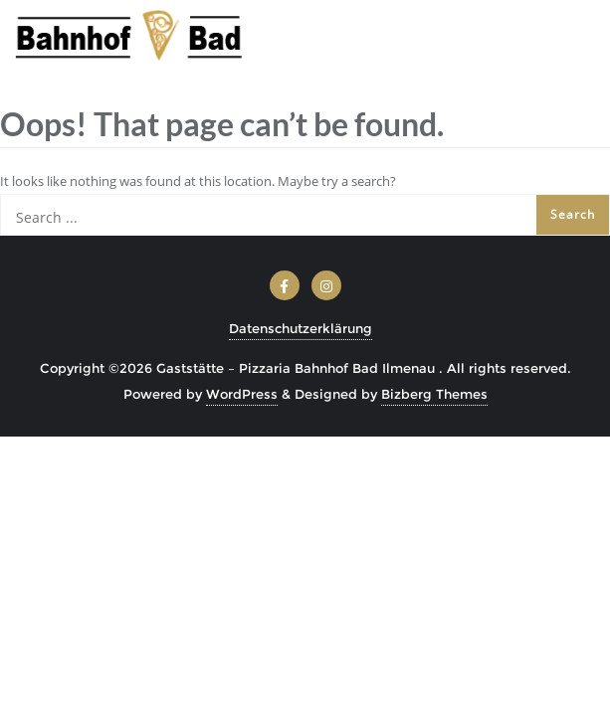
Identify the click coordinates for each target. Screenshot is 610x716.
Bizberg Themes (434, 394)
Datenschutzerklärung (300, 328)
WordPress (242, 394)
